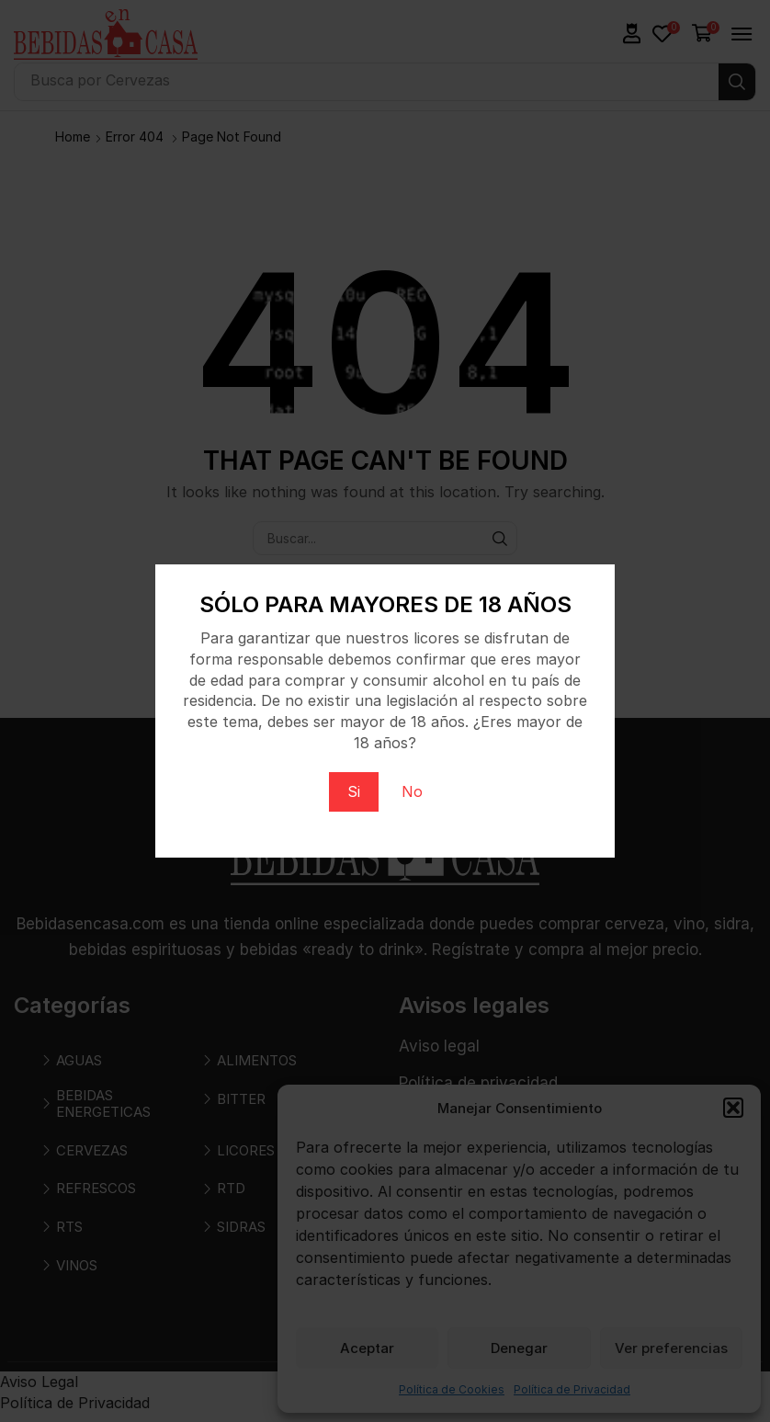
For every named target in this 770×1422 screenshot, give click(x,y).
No (412, 791)
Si (353, 791)
